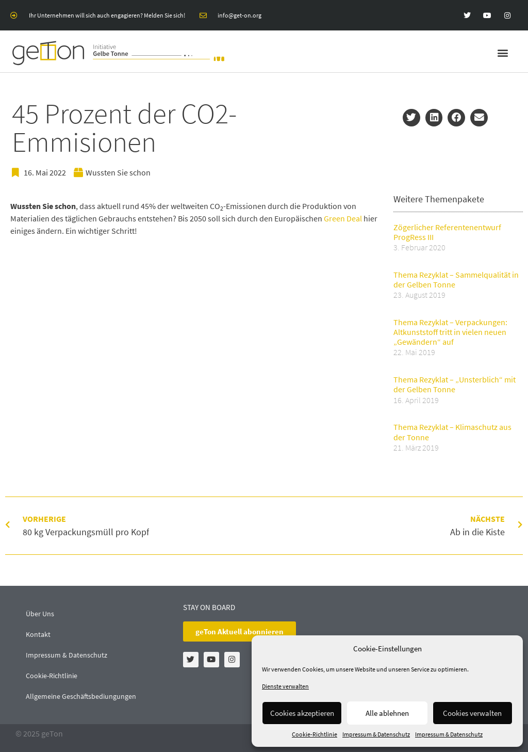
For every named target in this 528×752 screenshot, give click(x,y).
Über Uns (40, 613)
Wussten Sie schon (118, 172)
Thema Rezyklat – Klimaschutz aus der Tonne (452, 432)
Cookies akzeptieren (302, 713)
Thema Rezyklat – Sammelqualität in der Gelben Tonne (456, 279)
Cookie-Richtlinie (314, 734)
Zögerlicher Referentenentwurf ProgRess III (447, 232)
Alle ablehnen (387, 713)
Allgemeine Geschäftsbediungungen (81, 696)
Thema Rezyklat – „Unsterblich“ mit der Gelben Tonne (454, 384)
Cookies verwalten (472, 713)
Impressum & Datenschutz (376, 734)
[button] (503, 52)
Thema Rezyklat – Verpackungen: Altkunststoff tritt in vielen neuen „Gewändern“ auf (450, 332)
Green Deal (343, 218)
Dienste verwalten (285, 686)
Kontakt (38, 634)
